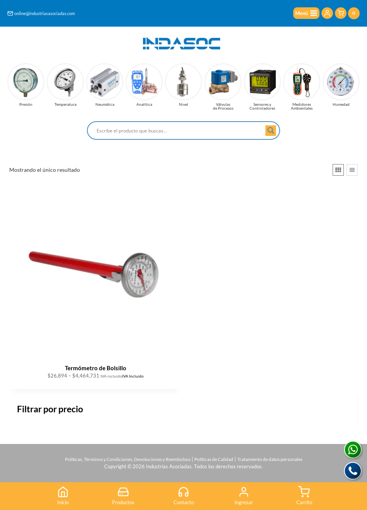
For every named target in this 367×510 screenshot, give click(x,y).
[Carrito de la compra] (347, 14)
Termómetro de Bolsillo (95, 367)
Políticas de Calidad (215, 457)
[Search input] (180, 130)
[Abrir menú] (305, 13)
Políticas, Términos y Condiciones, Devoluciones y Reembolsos (122, 457)
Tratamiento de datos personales (277, 457)
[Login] (327, 13)
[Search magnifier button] (270, 130)
